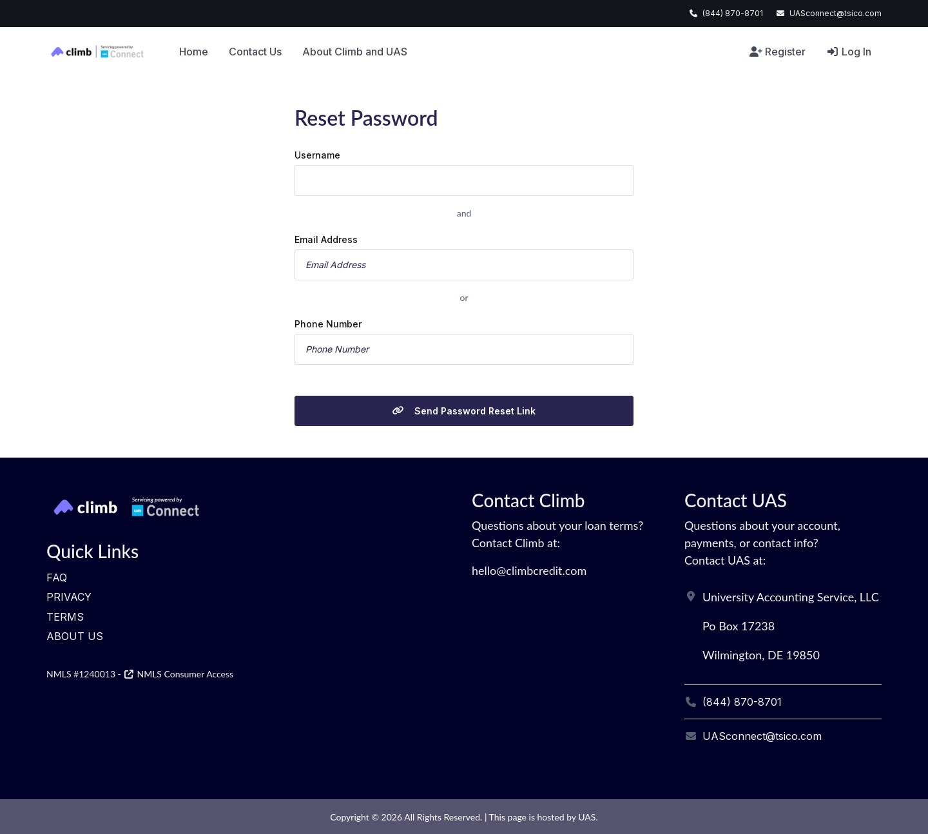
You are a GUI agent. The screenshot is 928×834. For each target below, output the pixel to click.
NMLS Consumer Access (178, 673)
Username (317, 155)
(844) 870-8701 (732, 13)
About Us (74, 636)
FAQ (56, 577)
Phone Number (328, 323)
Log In (848, 51)
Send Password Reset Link (464, 410)
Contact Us (255, 51)
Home (193, 51)
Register (777, 51)
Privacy (69, 596)
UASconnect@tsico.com (835, 13)
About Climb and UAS (354, 51)
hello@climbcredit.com (529, 570)
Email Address (326, 239)
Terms (65, 616)
